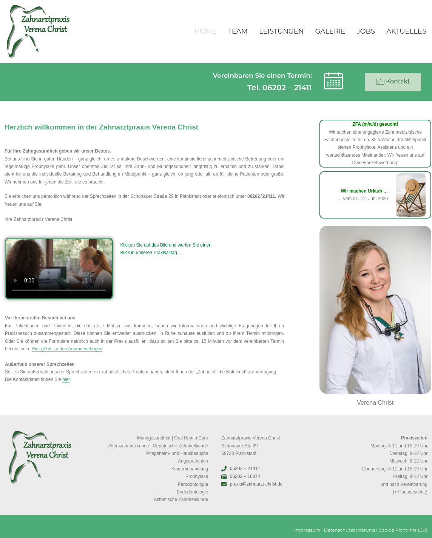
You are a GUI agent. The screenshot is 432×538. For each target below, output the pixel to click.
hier (65, 379)
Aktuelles (406, 31)
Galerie (330, 31)
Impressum (307, 530)
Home (205, 31)
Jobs (365, 31)
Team (237, 31)
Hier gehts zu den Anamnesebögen (67, 348)
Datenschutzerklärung (349, 530)
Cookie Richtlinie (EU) (403, 530)
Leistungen (281, 31)
